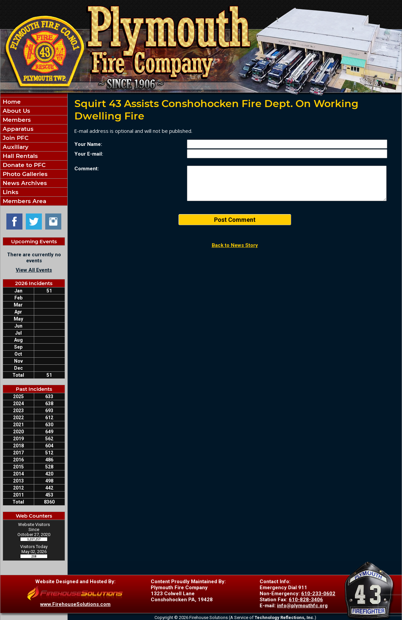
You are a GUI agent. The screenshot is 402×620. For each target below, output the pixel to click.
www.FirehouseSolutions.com (75, 604)
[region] (33, 151)
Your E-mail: (88, 154)
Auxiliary (14, 147)
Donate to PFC (23, 165)
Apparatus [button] (17, 128)
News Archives (24, 183)
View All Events (34, 270)
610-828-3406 (306, 600)
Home (11, 101)
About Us (15, 110)
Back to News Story (235, 245)
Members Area (23, 201)
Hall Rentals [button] (19, 156)
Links (9, 192)
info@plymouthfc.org (302, 606)
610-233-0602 (318, 594)
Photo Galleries (24, 174)
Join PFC (14, 138)
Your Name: (88, 144)
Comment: (86, 169)
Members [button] (16, 119)
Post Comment (235, 219)
